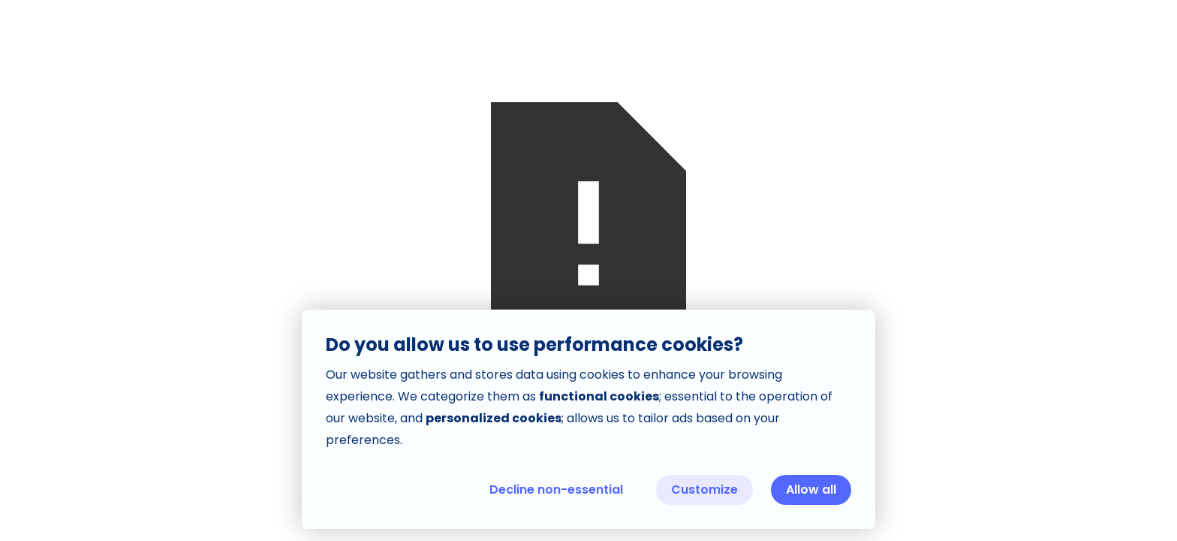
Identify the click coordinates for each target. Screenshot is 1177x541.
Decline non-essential (556, 489)
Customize (704, 489)
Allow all (811, 489)
